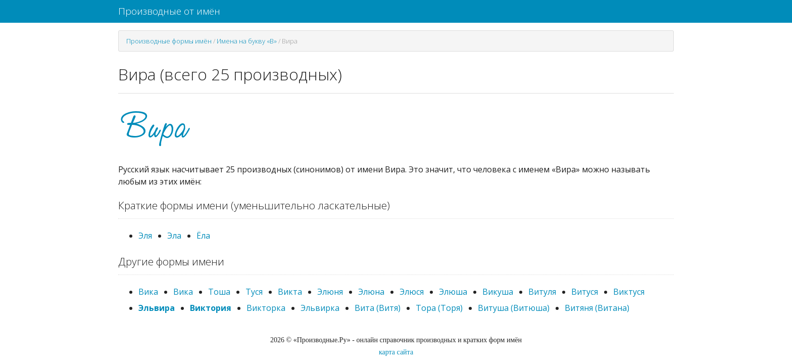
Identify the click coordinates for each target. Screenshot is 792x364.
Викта (290, 291)
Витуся (584, 291)
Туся (254, 291)
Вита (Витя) (378, 307)
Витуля (542, 291)
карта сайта (396, 352)
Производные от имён (169, 11)
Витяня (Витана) (597, 307)
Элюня (330, 291)
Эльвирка (320, 307)
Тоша (219, 291)
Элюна (371, 291)
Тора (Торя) (439, 307)
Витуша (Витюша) (514, 307)
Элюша (453, 291)
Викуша (497, 291)
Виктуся (629, 291)
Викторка (265, 307)
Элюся (412, 291)
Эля (145, 235)
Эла (174, 235)
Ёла (203, 235)
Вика (148, 291)
